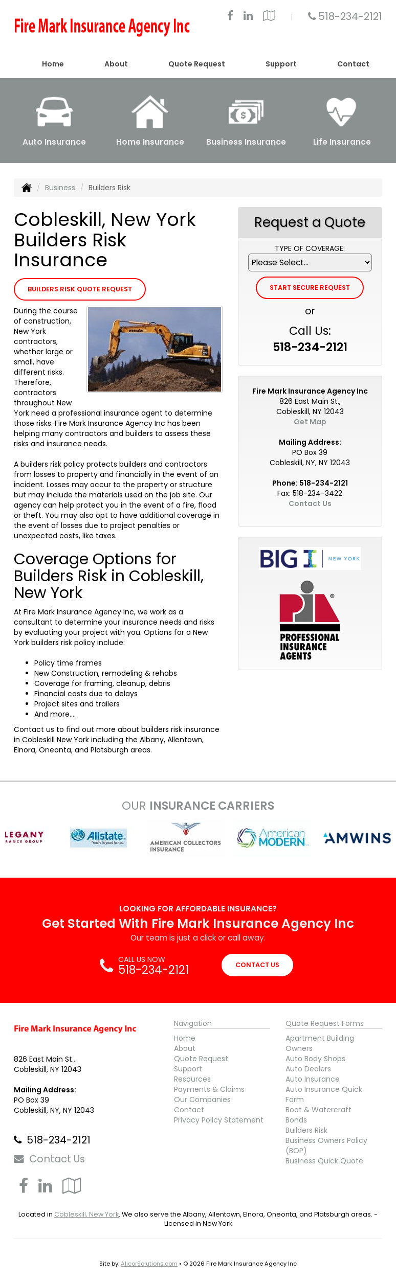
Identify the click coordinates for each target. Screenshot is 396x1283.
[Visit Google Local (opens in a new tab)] (269, 17)
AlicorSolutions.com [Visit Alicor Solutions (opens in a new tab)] (149, 1263)
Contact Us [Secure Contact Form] (310, 503)
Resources (192, 1079)
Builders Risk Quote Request (80, 289)
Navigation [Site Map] (193, 1023)
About (184, 1048)
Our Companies (202, 1099)
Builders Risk (306, 1130)
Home (53, 64)
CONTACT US (257, 964)
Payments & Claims (209, 1089)
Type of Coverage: (310, 248)
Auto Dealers (308, 1069)
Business (60, 187)
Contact (353, 64)
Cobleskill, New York (86, 1214)
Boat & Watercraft (318, 1110)
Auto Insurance (312, 1079)
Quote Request (201, 1058)
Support (188, 1069)
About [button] (116, 64)
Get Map (310, 422)
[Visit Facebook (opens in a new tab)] (230, 17)
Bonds (296, 1120)
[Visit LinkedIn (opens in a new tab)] (248, 17)
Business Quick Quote (324, 1161)
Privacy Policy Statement (218, 1120)
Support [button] (281, 64)
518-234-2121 (350, 16)
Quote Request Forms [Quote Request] (324, 1023)
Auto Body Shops (315, 1058)
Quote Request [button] (196, 64)
